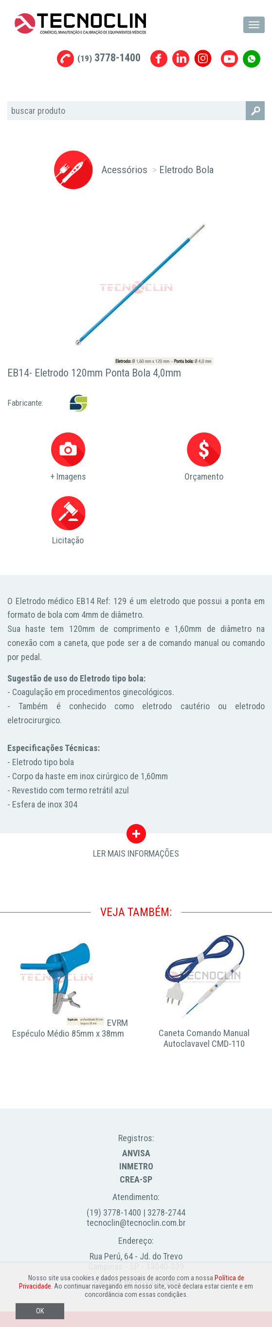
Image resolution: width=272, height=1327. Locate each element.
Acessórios (124, 169)
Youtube (229, 58)
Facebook (158, 58)
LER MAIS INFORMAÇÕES (136, 836)
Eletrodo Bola (186, 169)
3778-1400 (109, 58)
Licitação (68, 520)
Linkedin (180, 58)
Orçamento (203, 457)
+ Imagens (68, 457)
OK (40, 1311)
